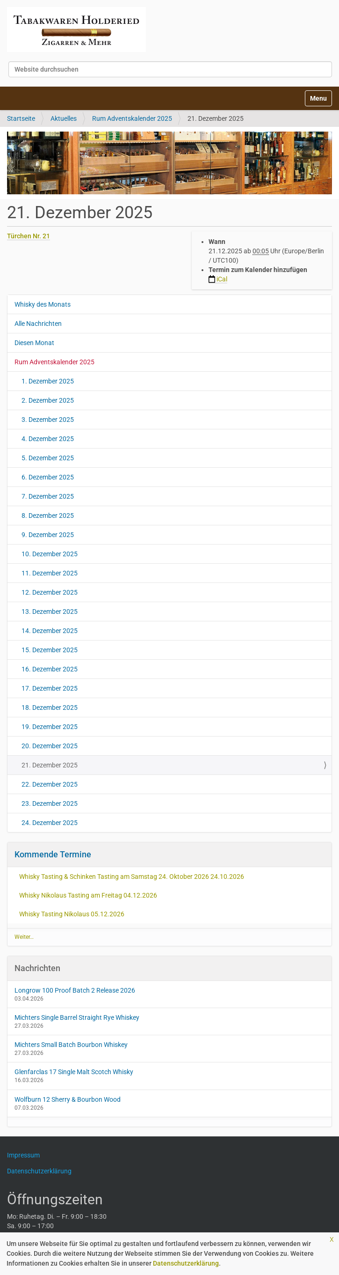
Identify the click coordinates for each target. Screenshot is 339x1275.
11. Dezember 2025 (50, 573)
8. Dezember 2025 (48, 515)
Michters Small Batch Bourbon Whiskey (71, 1044)
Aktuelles (63, 118)
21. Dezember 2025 (50, 765)
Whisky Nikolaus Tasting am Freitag (88, 895)
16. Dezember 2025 (50, 669)
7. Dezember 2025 (48, 496)
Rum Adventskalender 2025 (132, 118)
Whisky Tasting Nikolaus (71, 914)
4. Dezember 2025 (48, 438)
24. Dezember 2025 (50, 822)
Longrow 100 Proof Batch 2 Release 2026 (74, 990)
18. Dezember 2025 (50, 707)
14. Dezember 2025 (50, 630)
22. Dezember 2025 (50, 784)
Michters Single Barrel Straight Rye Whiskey (76, 1017)
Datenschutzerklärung (186, 1263)
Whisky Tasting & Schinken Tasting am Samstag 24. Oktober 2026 (131, 876)
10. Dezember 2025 (50, 554)
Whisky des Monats (42, 304)
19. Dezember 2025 (50, 726)
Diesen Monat (34, 342)
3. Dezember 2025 (48, 419)
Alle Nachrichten (38, 323)
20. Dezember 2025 (50, 746)
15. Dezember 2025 (50, 650)
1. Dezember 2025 (48, 381)
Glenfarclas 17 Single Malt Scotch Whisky (73, 1072)
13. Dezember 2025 (50, 611)
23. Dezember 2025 (50, 803)
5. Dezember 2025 (48, 458)
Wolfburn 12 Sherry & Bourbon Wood (67, 1099)
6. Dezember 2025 (48, 477)
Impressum (27, 1155)
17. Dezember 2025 (50, 688)
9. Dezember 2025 (48, 534)
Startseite (21, 118)
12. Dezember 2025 (50, 592)
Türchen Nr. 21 (28, 236)
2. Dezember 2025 (48, 400)
